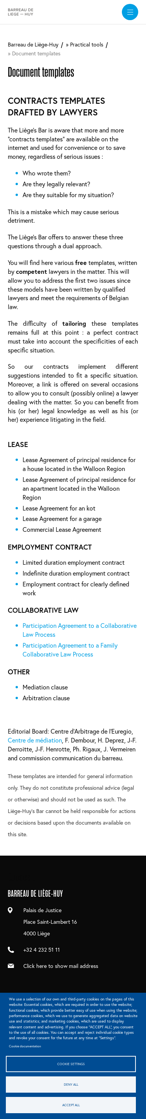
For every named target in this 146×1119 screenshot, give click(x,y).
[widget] (130, 12)
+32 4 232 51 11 (41, 949)
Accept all (71, 1105)
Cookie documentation (25, 1046)
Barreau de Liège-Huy (33, 44)
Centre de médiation (35, 740)
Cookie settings (71, 1064)
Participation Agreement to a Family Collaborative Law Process (70, 649)
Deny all (71, 1084)
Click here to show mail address (60, 965)
